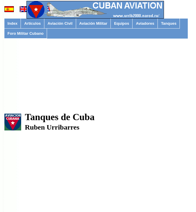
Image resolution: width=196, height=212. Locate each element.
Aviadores (145, 23)
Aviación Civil (60, 23)
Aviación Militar (93, 23)
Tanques (169, 23)
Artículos (32, 23)
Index (13, 23)
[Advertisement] (96, 83)
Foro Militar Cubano (26, 33)
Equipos (121, 23)
